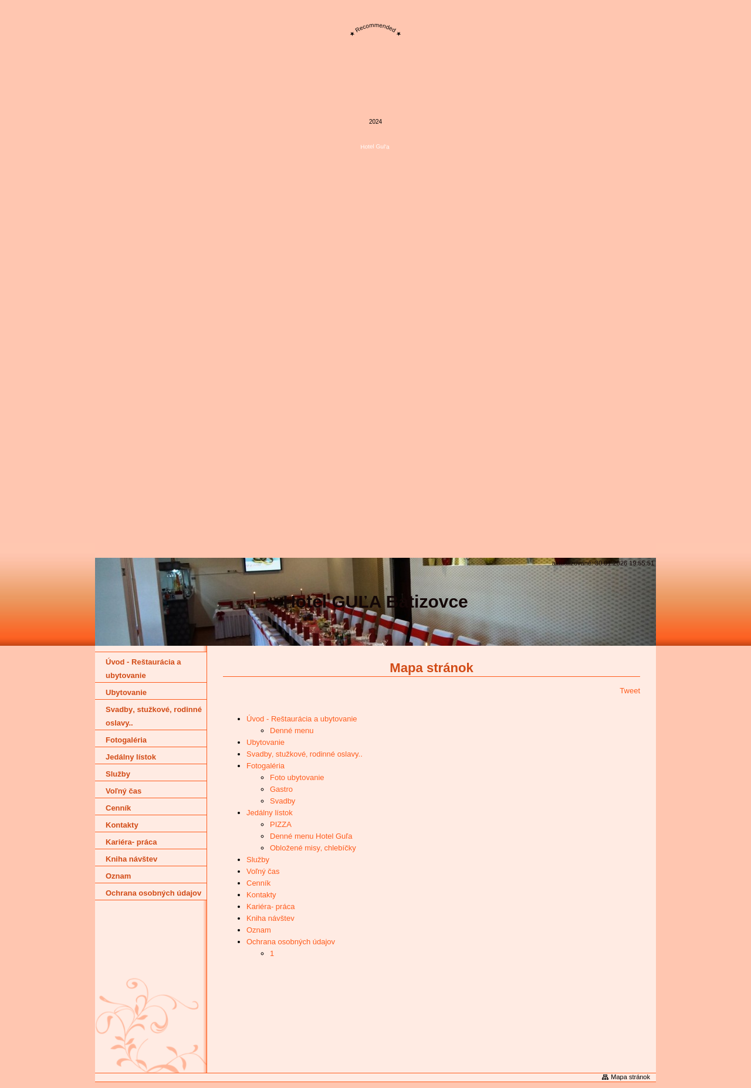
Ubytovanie (265, 742)
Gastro (281, 789)
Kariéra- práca (270, 906)
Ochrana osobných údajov (290, 941)
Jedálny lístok (269, 812)
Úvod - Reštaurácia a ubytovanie (301, 718)
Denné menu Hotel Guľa (311, 836)
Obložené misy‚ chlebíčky (313, 847)
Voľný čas (263, 871)
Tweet (630, 690)
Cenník (258, 883)
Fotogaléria (265, 765)
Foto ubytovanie (297, 777)
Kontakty (261, 894)
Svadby (282, 800)
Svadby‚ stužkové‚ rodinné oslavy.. (304, 754)
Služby (257, 859)
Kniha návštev (270, 918)
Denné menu (291, 730)
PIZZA (281, 824)
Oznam (258, 930)
